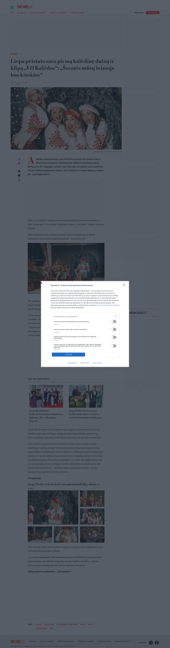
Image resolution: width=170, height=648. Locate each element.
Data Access (85, 363)
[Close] (124, 285)
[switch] (113, 321)
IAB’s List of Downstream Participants (106, 305)
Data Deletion (72, 363)
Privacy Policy (97, 363)
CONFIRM (68, 354)
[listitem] (85, 316)
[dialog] (85, 324)
